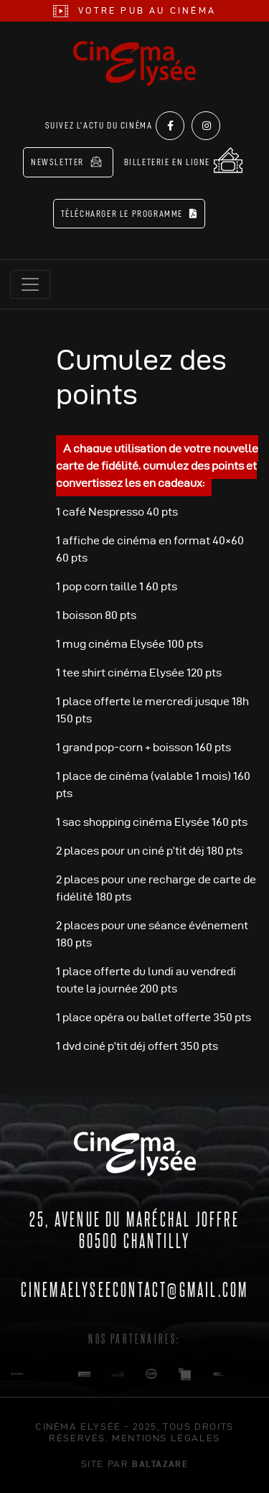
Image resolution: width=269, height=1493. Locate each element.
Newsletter (66, 161)
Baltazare (160, 1464)
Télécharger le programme (129, 213)
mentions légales (166, 1438)
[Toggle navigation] (30, 284)
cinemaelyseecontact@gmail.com (135, 1288)
